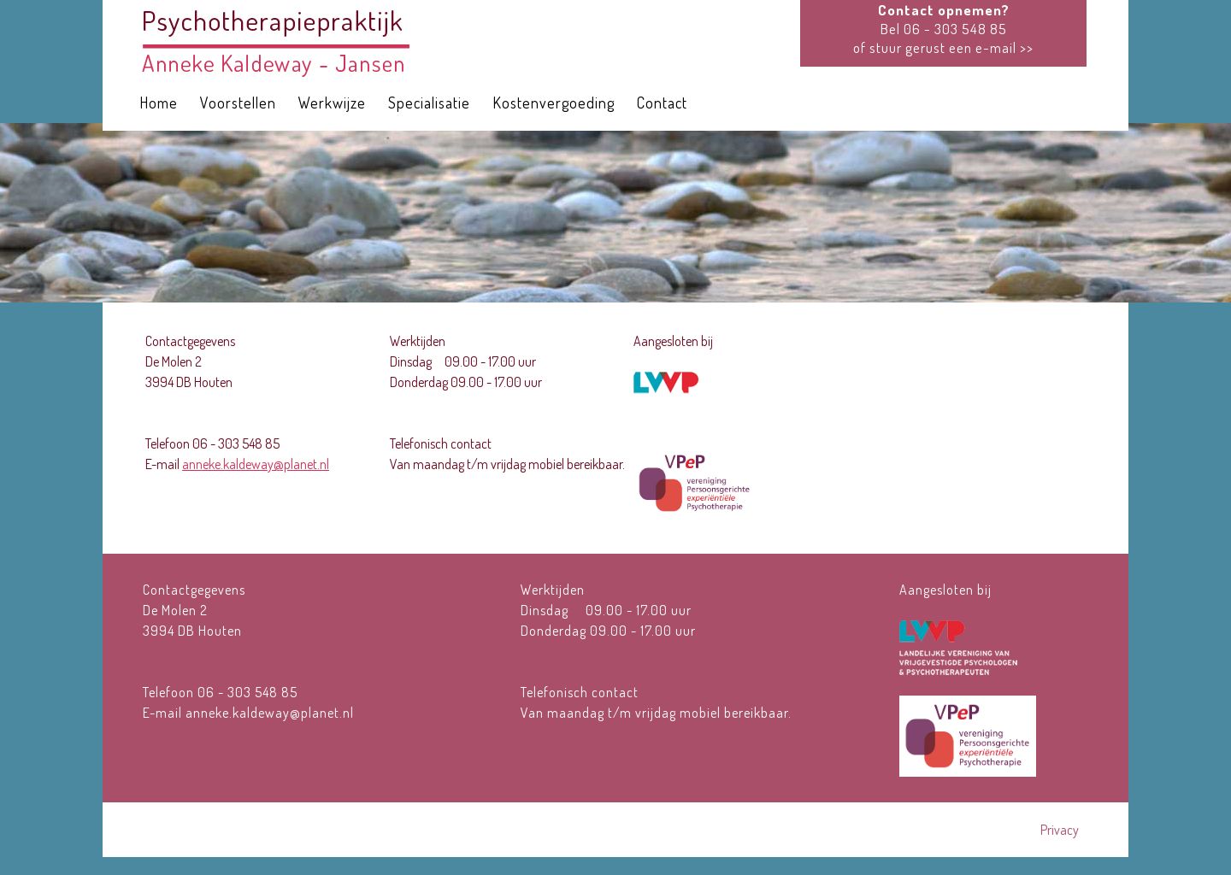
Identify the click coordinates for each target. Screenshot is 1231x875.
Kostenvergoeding (553, 102)
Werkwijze (332, 102)
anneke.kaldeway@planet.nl (255, 464)
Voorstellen (238, 102)
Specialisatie (429, 102)
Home (158, 102)
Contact (662, 102)
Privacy (1059, 829)
